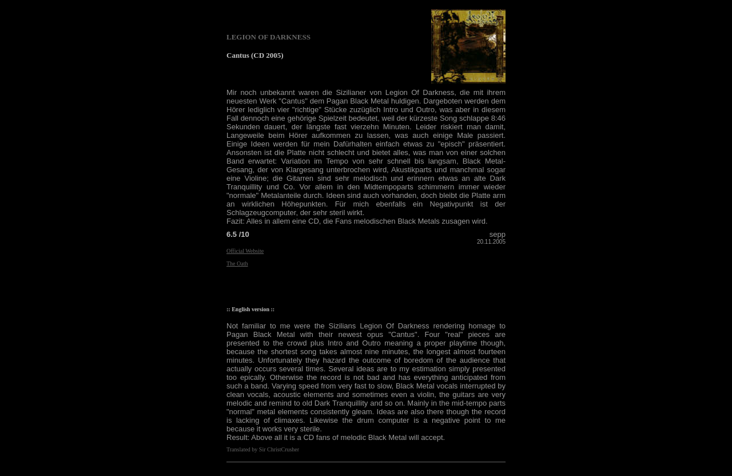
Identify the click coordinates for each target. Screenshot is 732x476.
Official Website (245, 251)
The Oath (237, 263)
